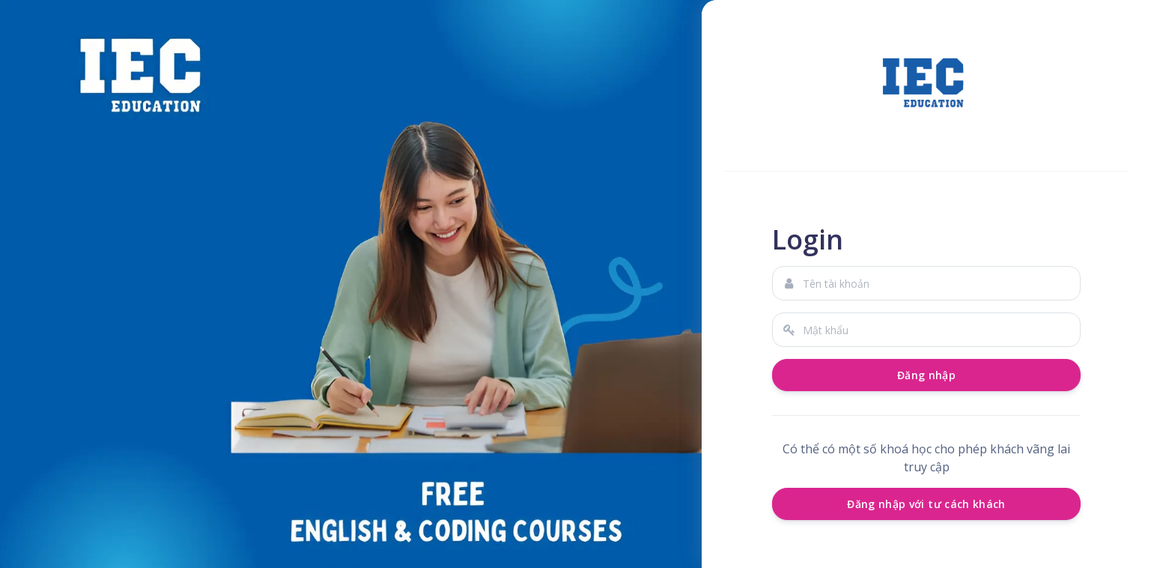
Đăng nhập (926, 375)
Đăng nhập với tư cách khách (926, 504)
